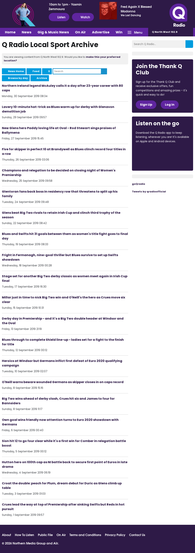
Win (119, 32)
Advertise (100, 32)
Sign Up (146, 104)
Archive (42, 78)
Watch (83, 16)
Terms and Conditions (85, 534)
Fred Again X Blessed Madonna (136, 8)
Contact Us (137, 534)
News (26, 32)
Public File (45, 534)
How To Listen (24, 534)
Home (10, 32)
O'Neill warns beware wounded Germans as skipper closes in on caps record (63, 382)
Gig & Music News (53, 32)
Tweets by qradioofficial (149, 191)
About (6, 534)
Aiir (55, 543)
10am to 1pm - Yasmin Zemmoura (65, 6)
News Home (16, 71)
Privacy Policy (115, 534)
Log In (169, 104)
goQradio (138, 184)
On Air (80, 32)
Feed (36, 71)
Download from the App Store (150, 151)
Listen (59, 16)
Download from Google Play (150, 161)
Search (104, 71)
